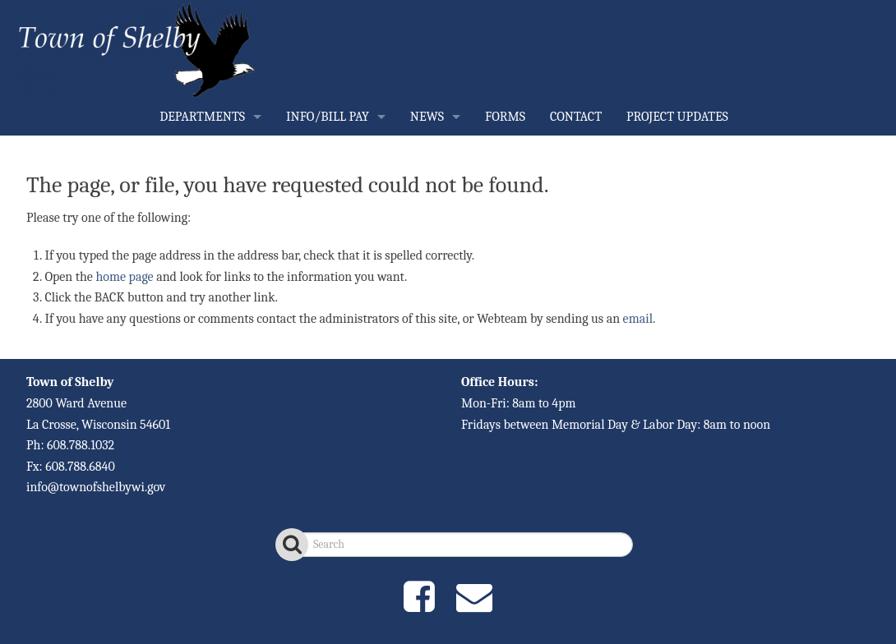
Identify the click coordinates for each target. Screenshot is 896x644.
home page (124, 276)
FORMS (505, 116)
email (638, 318)
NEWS (427, 116)
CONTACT (576, 116)
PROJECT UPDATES (677, 116)
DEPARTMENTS (202, 116)
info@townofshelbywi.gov (95, 487)
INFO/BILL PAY (327, 116)
